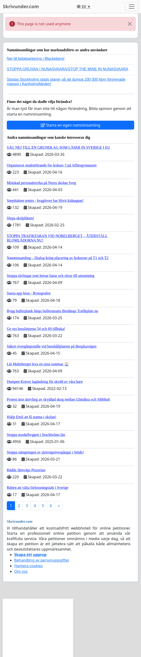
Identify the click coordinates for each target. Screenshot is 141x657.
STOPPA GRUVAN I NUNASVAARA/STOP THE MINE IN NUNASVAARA (67, 69)
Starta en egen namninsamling (70, 125)
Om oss (21, 571)
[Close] (129, 23)
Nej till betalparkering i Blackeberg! (35, 59)
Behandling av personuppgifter (41, 560)
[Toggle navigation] (131, 6)
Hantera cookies (28, 565)
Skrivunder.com (21, 6)
